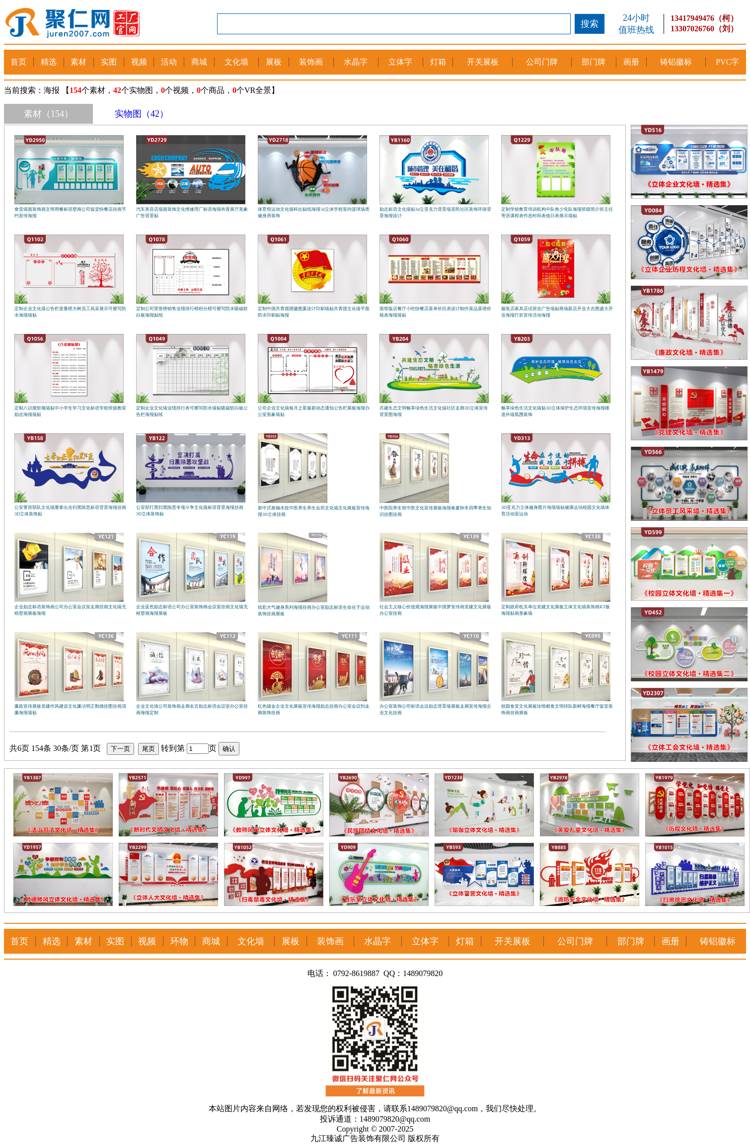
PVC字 (727, 62)
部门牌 (593, 62)
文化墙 (236, 62)
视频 (139, 62)
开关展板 (483, 62)
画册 (631, 62)
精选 (49, 62)
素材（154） (48, 114)
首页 (18, 62)
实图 (109, 62)
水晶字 (356, 62)
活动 (169, 62)
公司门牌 (542, 62)
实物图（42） (141, 114)
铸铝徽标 (676, 62)
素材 (78, 62)
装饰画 (311, 62)
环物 (179, 941)
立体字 (400, 62)
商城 (199, 62)
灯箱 (438, 62)
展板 (274, 62)
